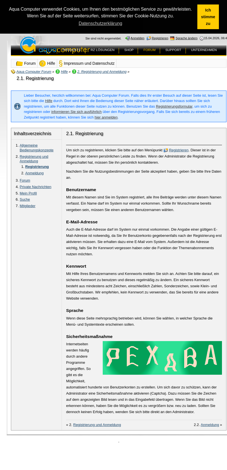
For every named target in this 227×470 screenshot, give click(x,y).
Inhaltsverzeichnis (32, 133)
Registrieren (179, 150)
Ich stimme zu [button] (208, 17)
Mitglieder (27, 206)
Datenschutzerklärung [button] (100, 23)
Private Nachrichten (35, 187)
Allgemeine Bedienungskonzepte (36, 147)
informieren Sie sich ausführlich (76, 112)
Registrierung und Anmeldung (34, 158)
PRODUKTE (71, 50)
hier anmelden (106, 117)
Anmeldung (34, 173)
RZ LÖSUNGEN (102, 50)
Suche (25, 199)
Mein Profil (28, 193)
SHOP (129, 50)
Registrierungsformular (174, 106)
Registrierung (37, 167)
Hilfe (48, 101)
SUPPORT (173, 50)
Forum (25, 180)
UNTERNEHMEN (204, 50)
